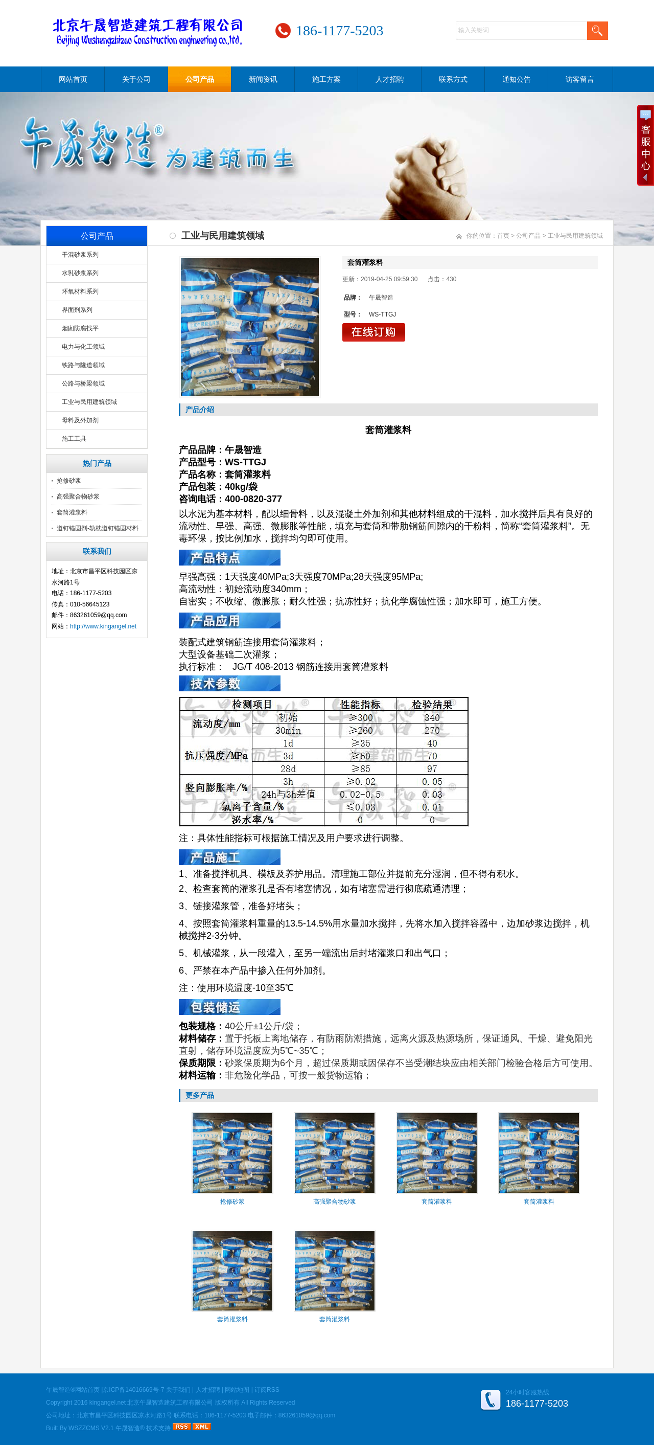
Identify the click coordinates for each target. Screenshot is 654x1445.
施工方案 (326, 79)
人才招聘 (390, 79)
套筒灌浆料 (72, 512)
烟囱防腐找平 (80, 328)
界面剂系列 (77, 309)
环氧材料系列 (80, 291)
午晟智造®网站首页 (73, 1389)
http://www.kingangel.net (103, 626)
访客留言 (580, 79)
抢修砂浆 (69, 480)
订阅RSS (266, 1389)
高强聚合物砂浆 (78, 496)
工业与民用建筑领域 (89, 401)
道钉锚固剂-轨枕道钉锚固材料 (97, 528)
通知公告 (516, 79)
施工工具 (74, 438)
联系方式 (453, 79)
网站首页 (73, 79)
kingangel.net (107, 1402)
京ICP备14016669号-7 (133, 1389)
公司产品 (199, 79)
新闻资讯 (263, 79)
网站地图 (237, 1389)
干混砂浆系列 (80, 254)
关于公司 (136, 79)
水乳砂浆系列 (80, 273)
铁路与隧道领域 (83, 365)
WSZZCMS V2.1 (91, 1428)
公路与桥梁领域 (83, 383)
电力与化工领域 (83, 346)
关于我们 (178, 1389)
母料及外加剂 (80, 420)
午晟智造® (130, 1428)
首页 (503, 235)
